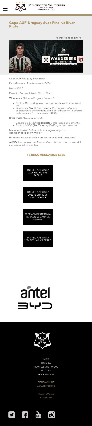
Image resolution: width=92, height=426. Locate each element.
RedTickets (43, 123)
